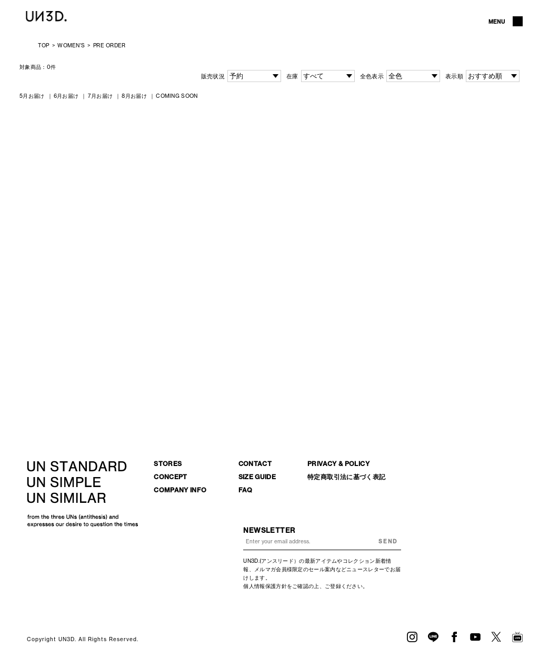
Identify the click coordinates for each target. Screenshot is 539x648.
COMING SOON (176, 96)
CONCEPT (170, 477)
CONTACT (255, 464)
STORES (168, 464)
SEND (387, 541)
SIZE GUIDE (257, 477)
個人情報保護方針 (264, 586)
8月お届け (134, 96)
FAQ (245, 490)
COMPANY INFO (180, 490)
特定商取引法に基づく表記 (346, 477)
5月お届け (32, 96)
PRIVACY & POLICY (338, 464)
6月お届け (66, 96)
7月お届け (100, 96)
